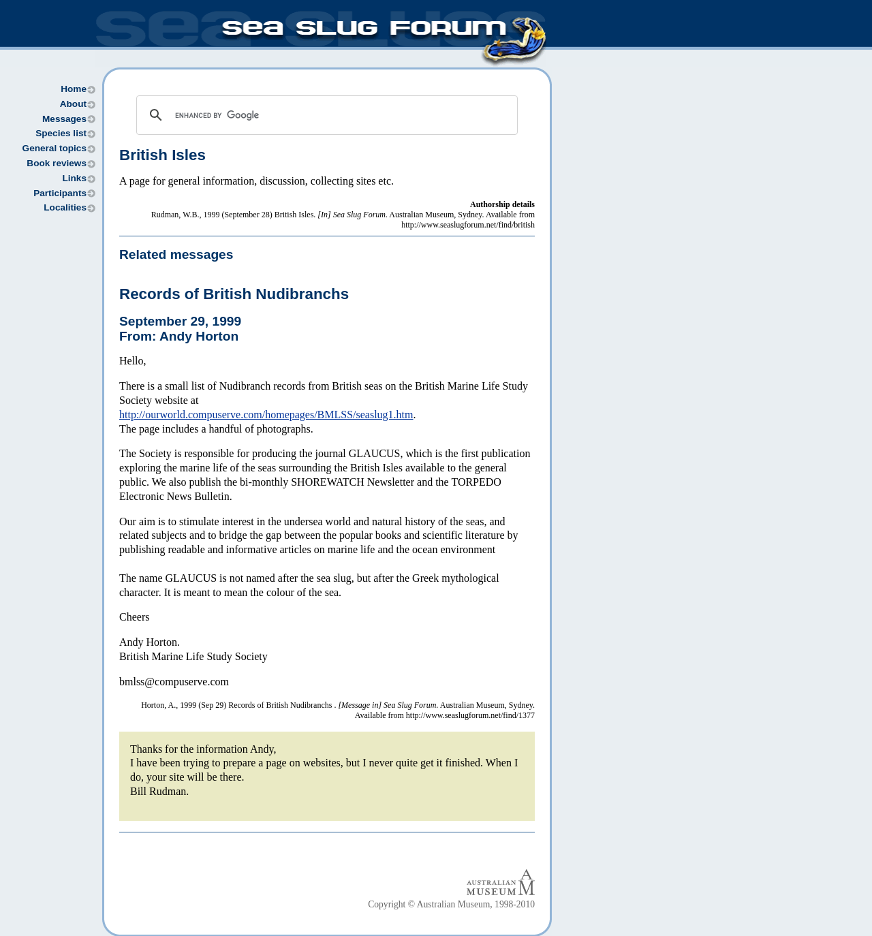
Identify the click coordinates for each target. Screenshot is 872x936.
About (73, 104)
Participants (60, 193)
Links (74, 178)
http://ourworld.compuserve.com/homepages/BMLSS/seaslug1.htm (266, 414)
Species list (61, 133)
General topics (54, 148)
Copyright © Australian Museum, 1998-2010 (451, 904)
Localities (65, 207)
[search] (325, 115)
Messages (64, 119)
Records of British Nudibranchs (234, 293)
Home (74, 89)
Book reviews (57, 163)
